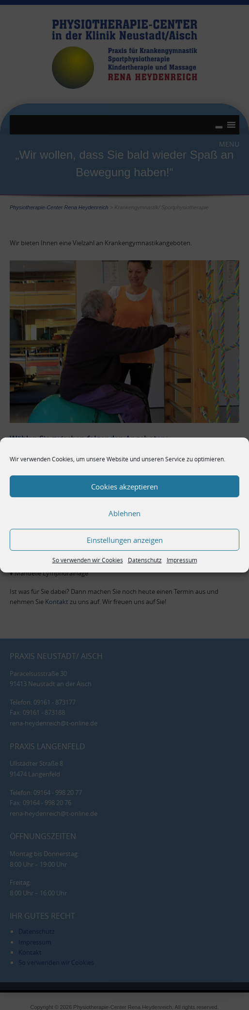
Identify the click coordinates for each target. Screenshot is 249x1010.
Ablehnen (124, 513)
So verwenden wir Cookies (87, 560)
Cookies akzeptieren (124, 486)
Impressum (182, 560)
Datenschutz (145, 560)
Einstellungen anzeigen (125, 540)
